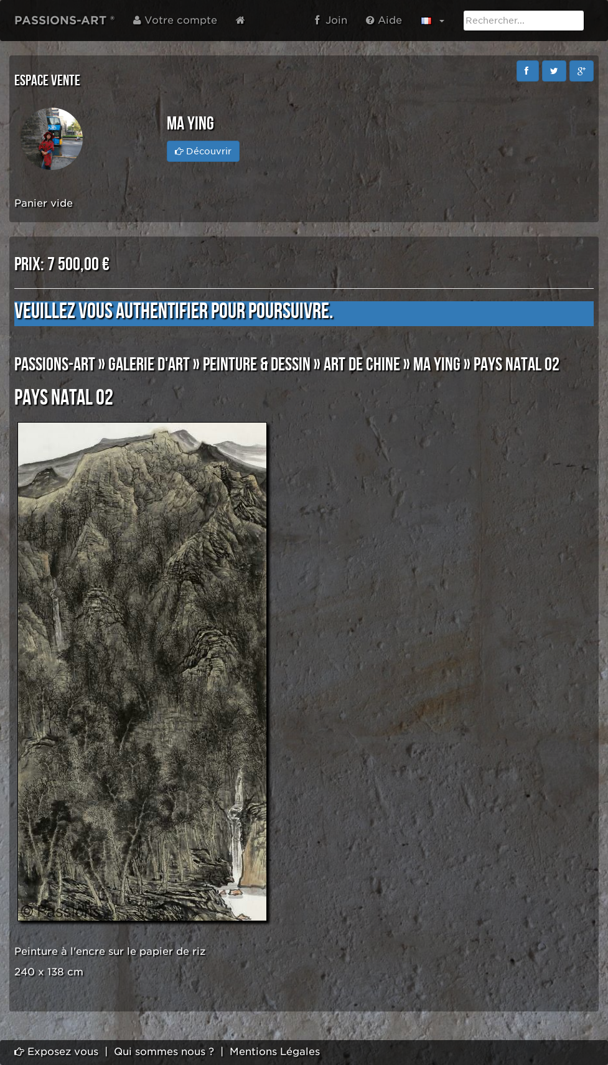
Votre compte (175, 20)
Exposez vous (56, 1052)
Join (331, 20)
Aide (384, 20)
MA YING (437, 365)
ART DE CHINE (362, 365)
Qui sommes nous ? (164, 1052)
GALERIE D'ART (149, 365)
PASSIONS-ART (54, 365)
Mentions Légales (275, 1052)
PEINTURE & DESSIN (257, 365)
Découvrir (203, 151)
